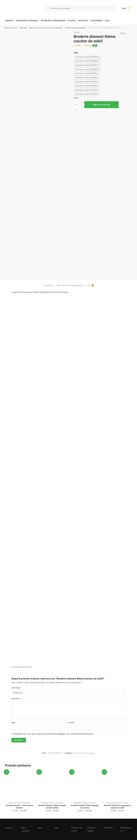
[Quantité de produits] (77, 103)
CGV (56, 826)
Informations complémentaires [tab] (70, 284)
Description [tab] (49, 284)
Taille (76, 51)
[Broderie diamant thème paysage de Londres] (84, 783)
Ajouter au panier (101, 103)
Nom (14, 721)
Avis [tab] (89, 284)
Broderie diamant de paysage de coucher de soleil (117, 805)
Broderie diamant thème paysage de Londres (84, 805)
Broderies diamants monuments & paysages (46, 26)
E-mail (71, 721)
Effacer (76, 96)
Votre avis (16, 697)
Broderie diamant (10, 26)
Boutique (23, 26)
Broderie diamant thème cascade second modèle (52, 805)
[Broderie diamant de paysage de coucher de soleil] (117, 783)
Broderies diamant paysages (75, 26)
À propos (9, 826)
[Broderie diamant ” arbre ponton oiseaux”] (19, 783)
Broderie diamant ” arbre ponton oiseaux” (19, 805)
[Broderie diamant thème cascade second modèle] (52, 783)
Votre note (16, 686)
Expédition (108, 826)
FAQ (39, 826)
